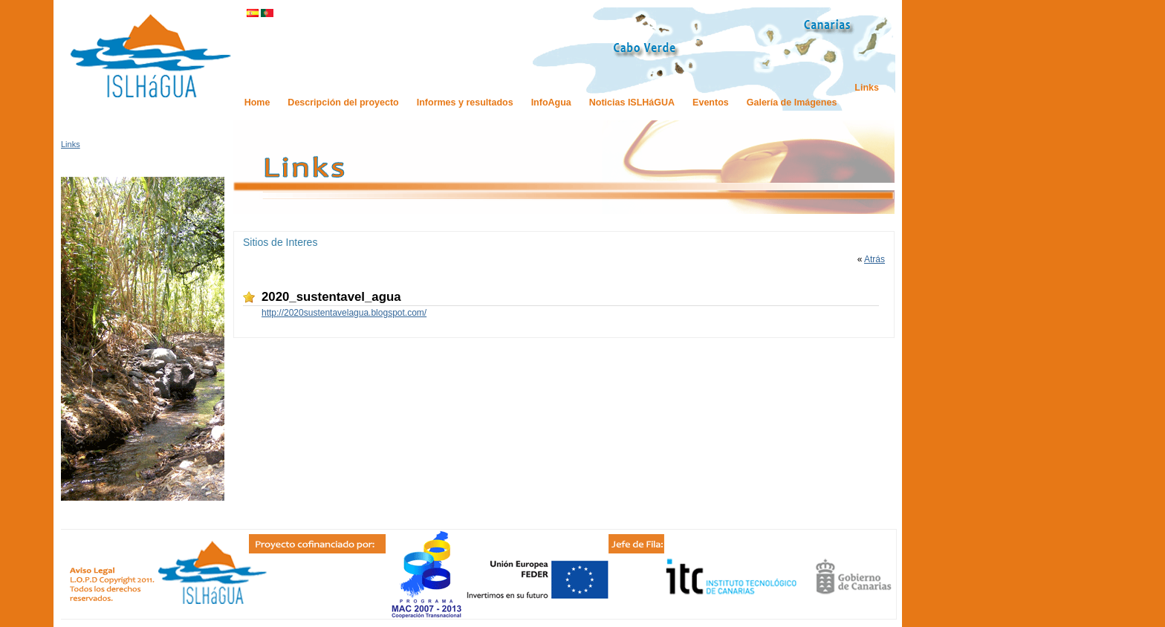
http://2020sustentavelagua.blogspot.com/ (344, 313)
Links (70, 144)
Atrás (874, 259)
